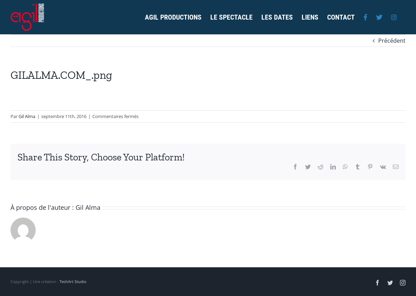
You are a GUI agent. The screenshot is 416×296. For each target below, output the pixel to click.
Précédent (392, 40)
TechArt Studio (72, 281)
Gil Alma (27, 116)
